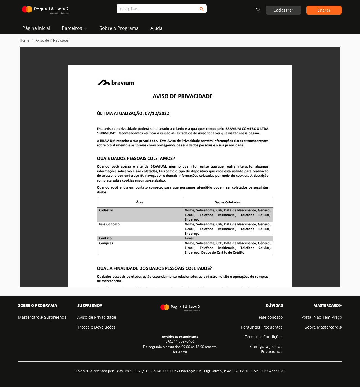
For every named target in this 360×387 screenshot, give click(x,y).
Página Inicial (36, 28)
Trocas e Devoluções (96, 327)
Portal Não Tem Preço (322, 317)
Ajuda (156, 28)
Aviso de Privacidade (52, 40)
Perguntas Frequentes (262, 327)
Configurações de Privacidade (266, 349)
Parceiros (75, 28)
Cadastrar (283, 10)
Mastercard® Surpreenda (42, 317)
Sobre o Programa (119, 28)
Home (24, 40)
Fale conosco (271, 317)
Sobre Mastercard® (323, 327)
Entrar (324, 10)
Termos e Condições (264, 336)
